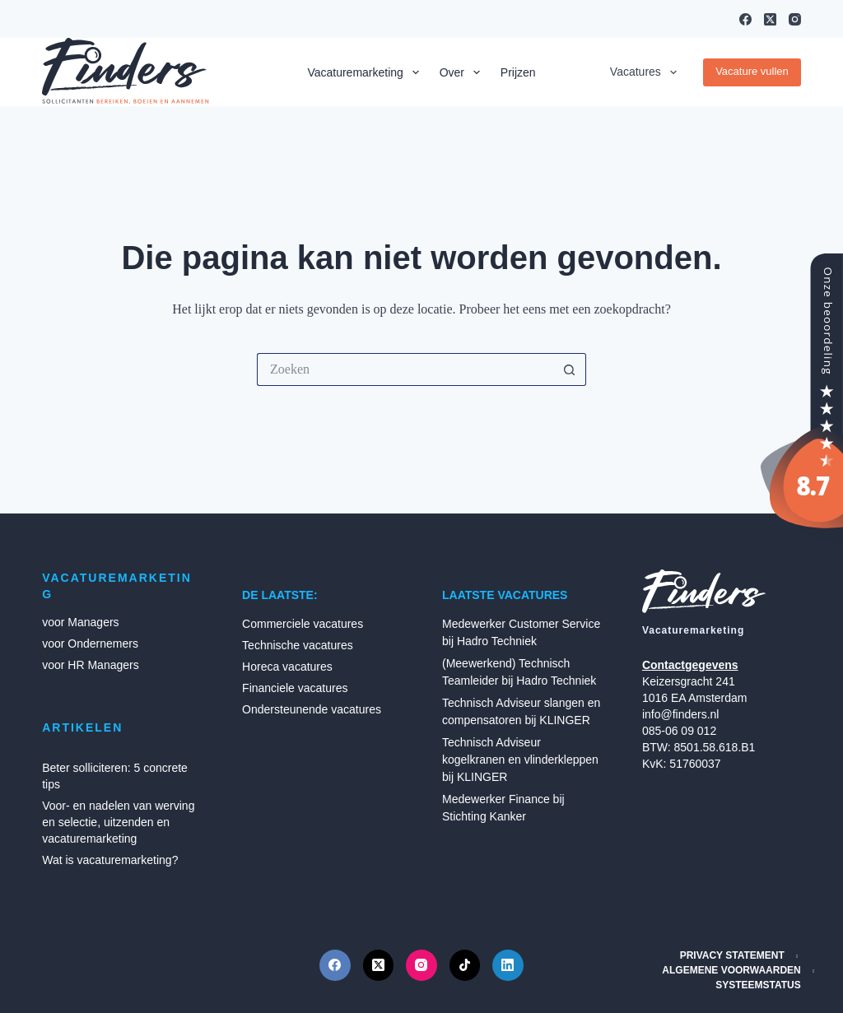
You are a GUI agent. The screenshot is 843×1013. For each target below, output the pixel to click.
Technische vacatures (297, 645)
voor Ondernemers (90, 643)
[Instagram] (795, 19)
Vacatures (646, 72)
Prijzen (518, 72)
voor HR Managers (90, 664)
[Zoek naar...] (405, 369)
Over (463, 72)
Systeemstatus (758, 985)
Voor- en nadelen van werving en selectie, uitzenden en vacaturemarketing (118, 822)
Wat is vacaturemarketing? (110, 860)
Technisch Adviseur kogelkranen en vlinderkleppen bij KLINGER (520, 759)
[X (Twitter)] (770, 19)
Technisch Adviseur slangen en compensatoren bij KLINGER (521, 711)
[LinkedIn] (508, 965)
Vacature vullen (752, 71)
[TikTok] (465, 965)
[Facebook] (745, 19)
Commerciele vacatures (302, 623)
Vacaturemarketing (366, 72)
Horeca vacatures (287, 666)
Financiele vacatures (294, 688)
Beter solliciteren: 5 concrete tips (115, 776)
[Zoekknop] (569, 369)
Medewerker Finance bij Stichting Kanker (503, 807)
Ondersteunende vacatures (311, 709)
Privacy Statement (732, 955)
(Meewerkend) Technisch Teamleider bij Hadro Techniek (519, 672)
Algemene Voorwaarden (731, 970)
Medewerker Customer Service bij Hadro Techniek (521, 632)
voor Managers (80, 622)
